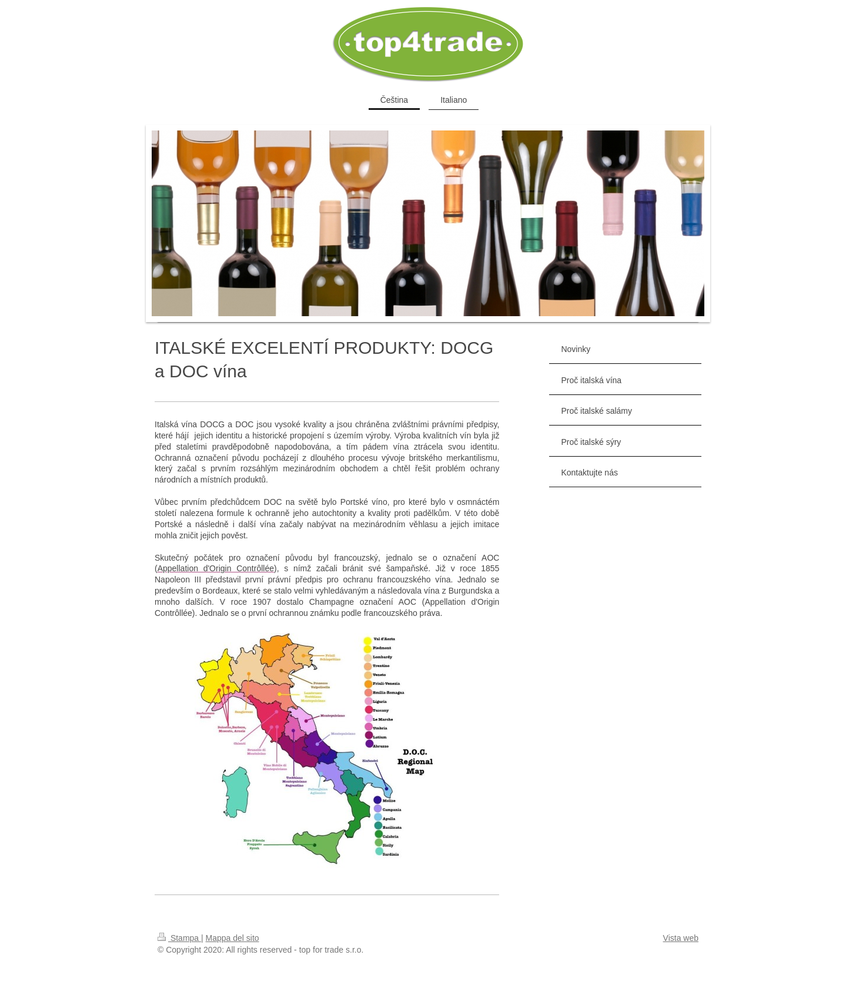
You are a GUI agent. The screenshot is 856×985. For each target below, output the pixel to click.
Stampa (179, 938)
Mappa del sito (232, 938)
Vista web (680, 938)
